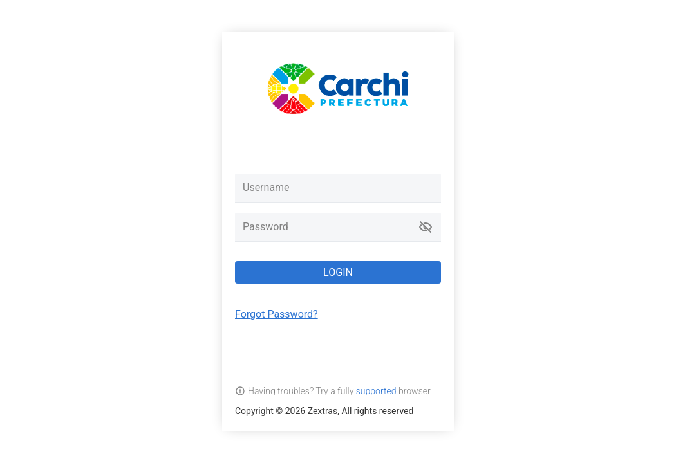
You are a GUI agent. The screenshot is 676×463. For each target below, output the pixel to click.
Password (265, 227)
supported (376, 391)
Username (266, 187)
